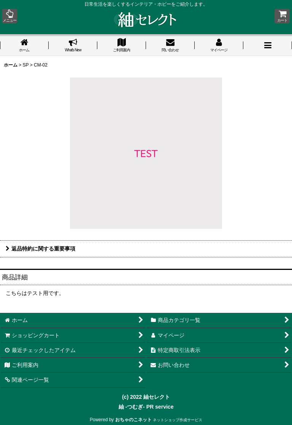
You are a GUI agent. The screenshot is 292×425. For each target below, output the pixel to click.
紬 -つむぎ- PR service (146, 407)
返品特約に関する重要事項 (40, 249)
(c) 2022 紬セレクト (146, 397)
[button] (9, 16)
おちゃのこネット (133, 419)
